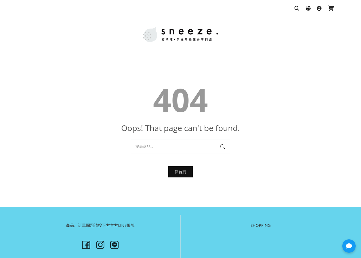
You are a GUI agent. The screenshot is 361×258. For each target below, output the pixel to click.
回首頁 (180, 171)
